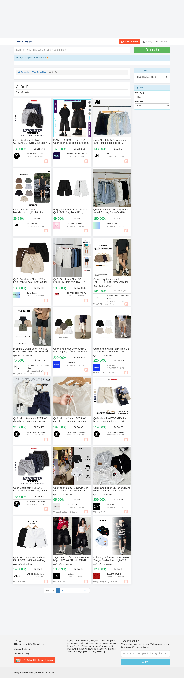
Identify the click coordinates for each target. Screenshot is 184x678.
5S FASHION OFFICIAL (76, 293)
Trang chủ (23, 72)
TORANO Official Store (36, 154)
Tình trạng (139, 92)
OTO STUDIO (72, 504)
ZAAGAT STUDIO (114, 574)
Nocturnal (71, 363)
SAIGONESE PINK (74, 223)
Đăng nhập (162, 42)
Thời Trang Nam (39, 72)
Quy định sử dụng (21, 654)
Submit (145, 661)
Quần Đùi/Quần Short (102, 286)
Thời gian (139, 101)
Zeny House (112, 223)
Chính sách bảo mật (22, 649)
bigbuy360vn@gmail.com (33, 644)
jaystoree (110, 504)
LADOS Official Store (35, 574)
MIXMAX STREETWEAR (77, 154)
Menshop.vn (112, 154)
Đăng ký (147, 42)
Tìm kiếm (152, 49)
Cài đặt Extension (129, 42)
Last (86, 590)
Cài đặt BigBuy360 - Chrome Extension (34, 660)
